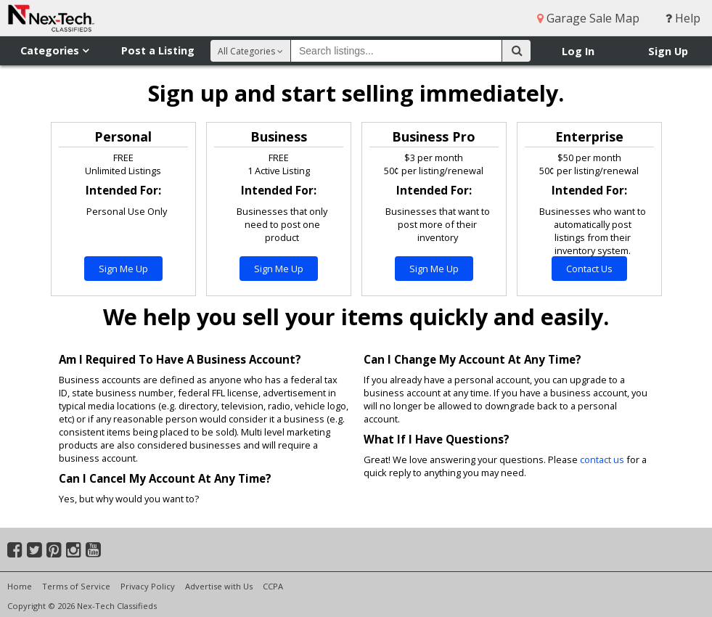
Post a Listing (158, 50)
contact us (602, 459)
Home (19, 586)
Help (683, 18)
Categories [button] (54, 50)
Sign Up (668, 51)
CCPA (273, 586)
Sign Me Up (123, 268)
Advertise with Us (219, 586)
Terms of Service (76, 586)
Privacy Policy (147, 586)
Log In (578, 51)
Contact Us (589, 268)
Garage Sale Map (588, 18)
